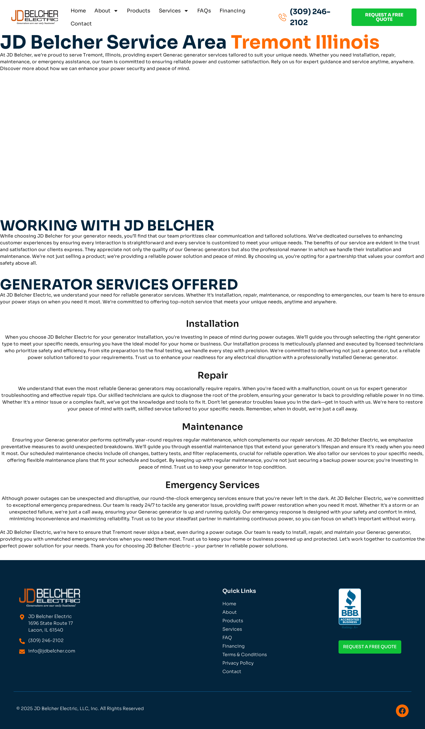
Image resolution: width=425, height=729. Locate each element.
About (106, 10)
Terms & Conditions (244, 655)
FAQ (227, 638)
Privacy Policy (238, 663)
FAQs (204, 11)
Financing (232, 11)
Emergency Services (212, 485)
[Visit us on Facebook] (402, 710)
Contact (81, 24)
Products (138, 11)
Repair (213, 375)
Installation (212, 323)
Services (174, 10)
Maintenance (212, 426)
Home (78, 11)
